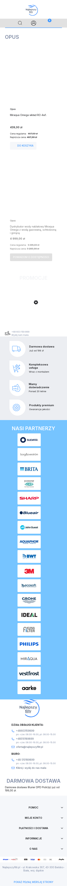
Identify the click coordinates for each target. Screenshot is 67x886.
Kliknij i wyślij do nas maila (31, 767)
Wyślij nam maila (20, 335)
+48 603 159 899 (20, 331)
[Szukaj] (20, 23)
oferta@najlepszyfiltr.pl (29, 746)
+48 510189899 (25, 759)
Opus (13, 109)
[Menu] (6, 23)
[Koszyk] (47, 23)
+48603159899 (25, 730)
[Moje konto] (33, 23)
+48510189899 (25, 738)
